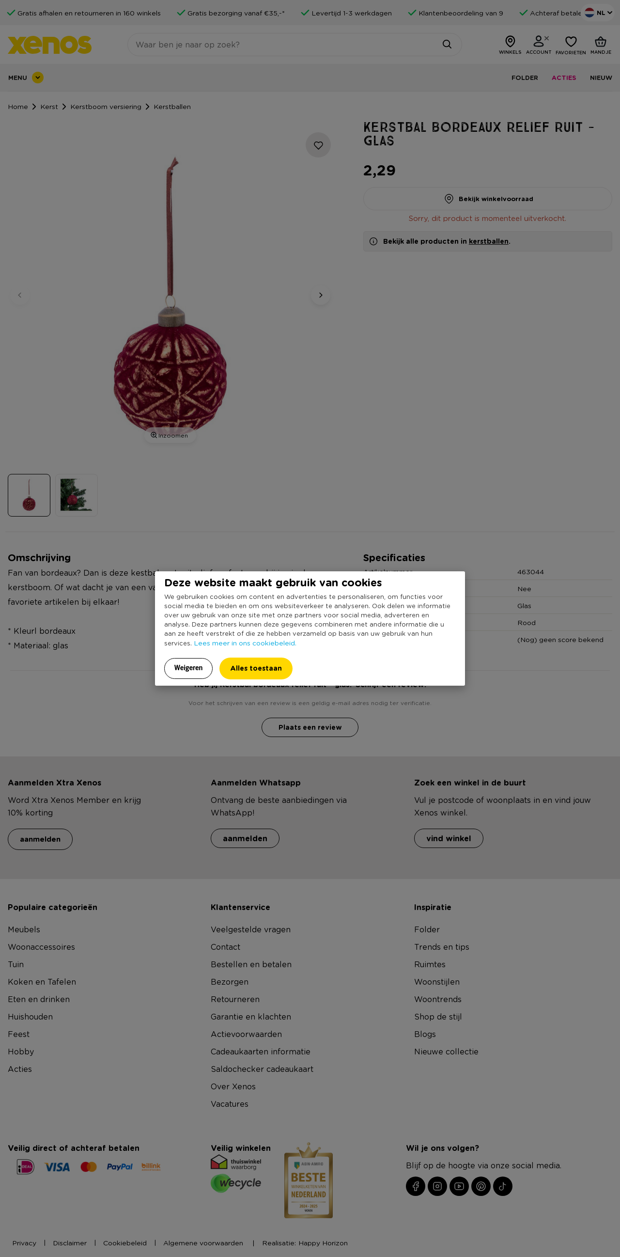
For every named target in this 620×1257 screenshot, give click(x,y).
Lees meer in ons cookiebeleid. (245, 642)
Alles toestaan (256, 668)
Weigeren (188, 668)
